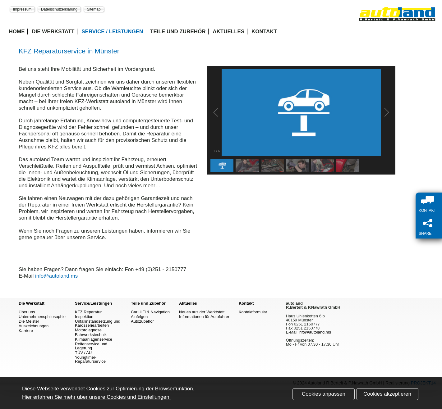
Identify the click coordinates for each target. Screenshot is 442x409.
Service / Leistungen (112, 31)
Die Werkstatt (53, 31)
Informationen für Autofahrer (204, 316)
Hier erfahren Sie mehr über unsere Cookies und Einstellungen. (96, 397)
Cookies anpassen (323, 394)
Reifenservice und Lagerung (91, 346)
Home (17, 31)
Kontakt (264, 31)
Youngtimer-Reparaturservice (90, 359)
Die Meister (29, 321)
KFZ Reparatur (88, 312)
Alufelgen (139, 316)
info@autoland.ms (56, 276)
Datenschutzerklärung (59, 9)
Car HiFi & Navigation (150, 312)
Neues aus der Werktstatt (201, 312)
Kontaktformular (253, 312)
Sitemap (94, 9)
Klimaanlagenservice (93, 339)
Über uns (27, 312)
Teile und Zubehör (178, 31)
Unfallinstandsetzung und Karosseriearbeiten (97, 323)
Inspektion (84, 316)
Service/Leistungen (93, 303)
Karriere (26, 330)
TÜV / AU (83, 352)
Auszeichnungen (33, 326)
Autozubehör (142, 321)
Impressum (22, 9)
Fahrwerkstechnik (91, 334)
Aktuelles (228, 31)
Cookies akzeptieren (387, 394)
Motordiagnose (88, 330)
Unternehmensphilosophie (42, 316)
